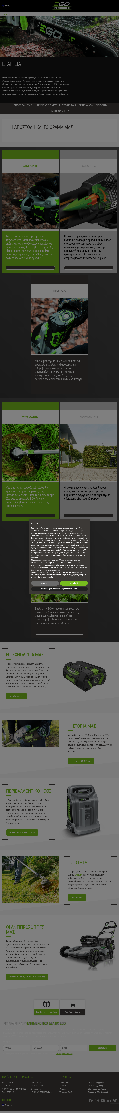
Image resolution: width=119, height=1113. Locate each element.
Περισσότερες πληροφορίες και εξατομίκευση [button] (59, 589)
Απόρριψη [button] (45, 583)
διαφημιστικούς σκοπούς (40, 553)
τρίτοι (77, 540)
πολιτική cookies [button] (79, 538)
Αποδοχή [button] (74, 583)
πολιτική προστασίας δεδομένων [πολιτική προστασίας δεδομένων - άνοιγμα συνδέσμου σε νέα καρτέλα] (54, 531)
